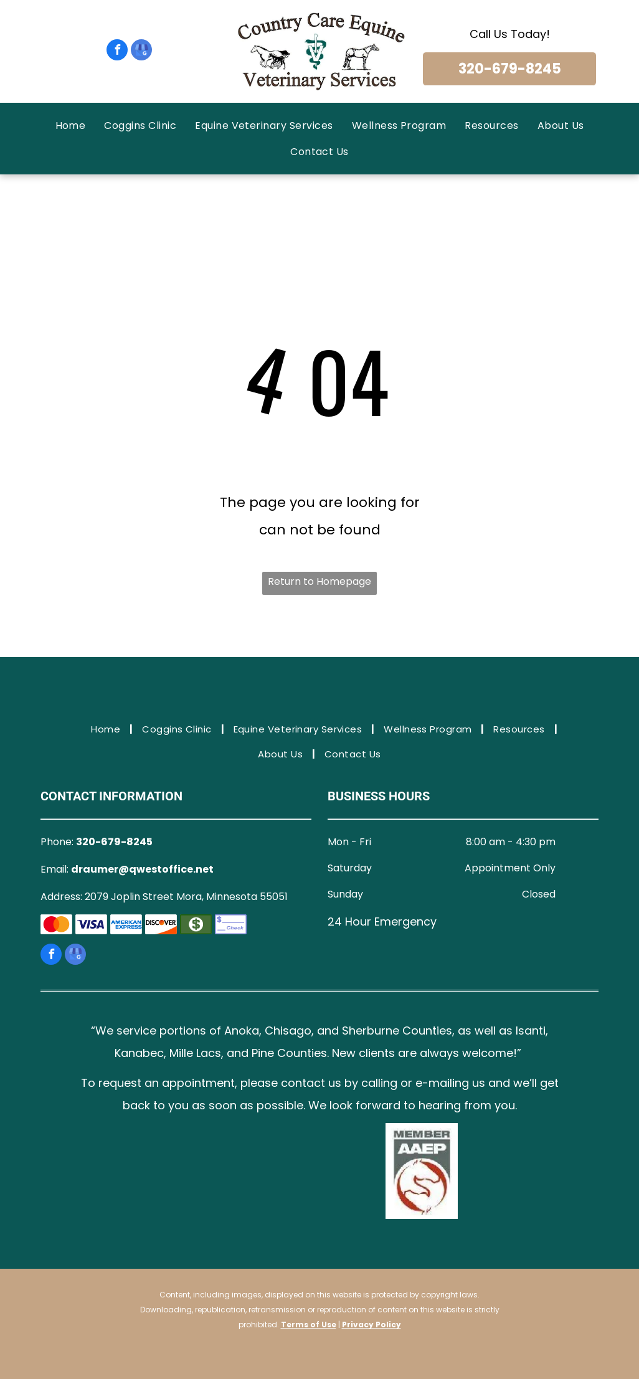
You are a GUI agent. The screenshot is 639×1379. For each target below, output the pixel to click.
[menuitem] (70, 125)
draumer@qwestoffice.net (142, 869)
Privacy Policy (371, 1324)
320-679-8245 (114, 842)
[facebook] (117, 51)
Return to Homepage (319, 581)
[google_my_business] (141, 51)
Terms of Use (308, 1324)
